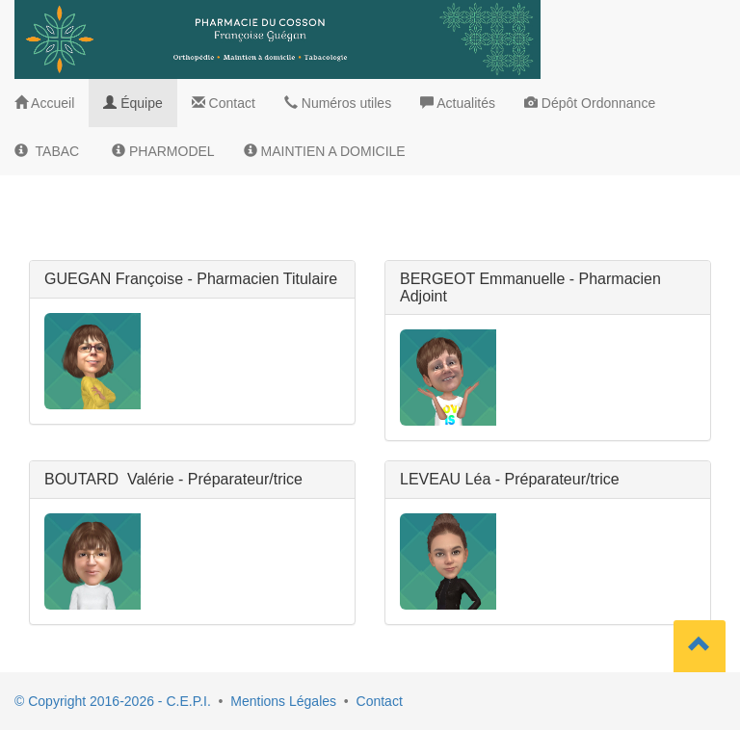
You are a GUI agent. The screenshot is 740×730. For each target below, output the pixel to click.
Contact (380, 701)
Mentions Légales (283, 701)
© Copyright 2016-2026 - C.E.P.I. (112, 701)
